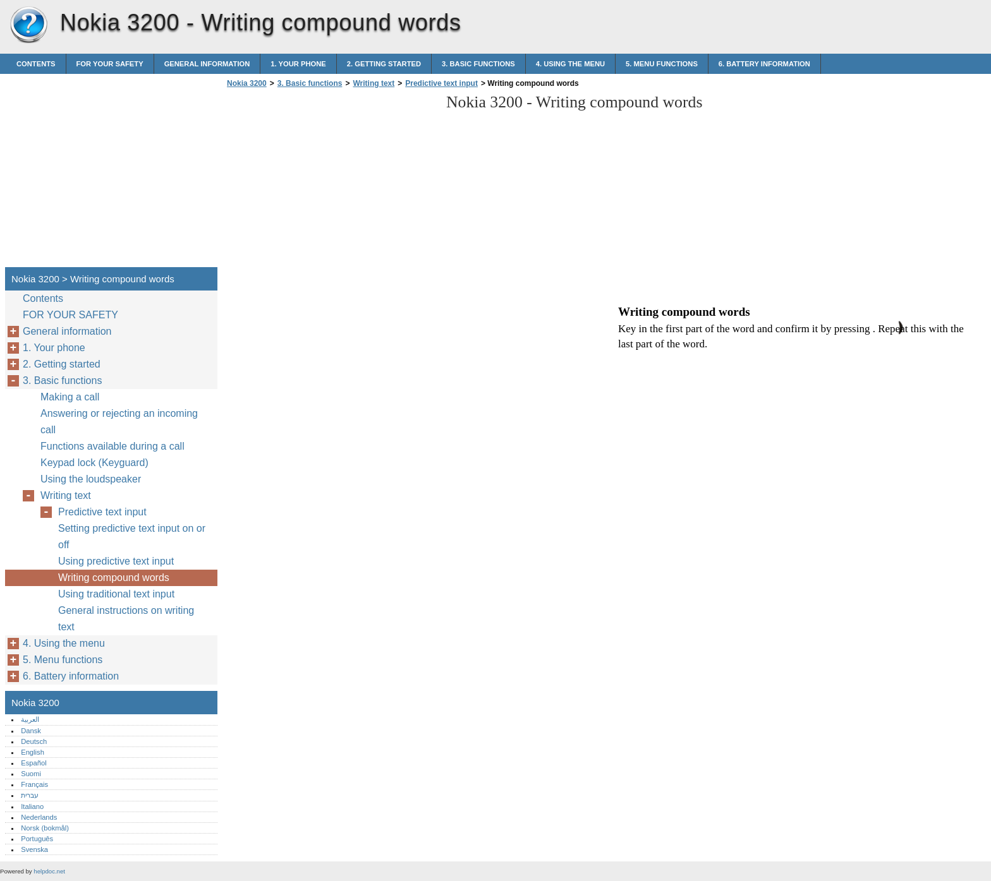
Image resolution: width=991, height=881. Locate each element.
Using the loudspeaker (90, 479)
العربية (30, 719)
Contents (36, 64)
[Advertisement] (330, 181)
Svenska (34, 849)
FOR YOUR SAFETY (109, 64)
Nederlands (39, 817)
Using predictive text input (116, 561)
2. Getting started (384, 64)
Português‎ (37, 838)
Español (33, 763)
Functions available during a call (112, 446)
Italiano (32, 806)
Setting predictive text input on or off (131, 536)
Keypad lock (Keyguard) (94, 462)
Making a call (69, 397)
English (32, 752)
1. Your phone (298, 64)
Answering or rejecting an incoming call (119, 421)
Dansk (31, 730)
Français (34, 784)
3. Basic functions (478, 64)
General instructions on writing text (126, 618)
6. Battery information (764, 64)
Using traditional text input (116, 594)
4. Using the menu (570, 64)
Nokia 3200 (28, 25)
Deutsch (34, 741)
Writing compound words (113, 577)
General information (207, 64)
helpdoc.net (49, 871)
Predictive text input (441, 83)
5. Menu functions (662, 64)
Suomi (31, 773)
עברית (30, 795)
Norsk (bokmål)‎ (45, 828)
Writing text (373, 83)
